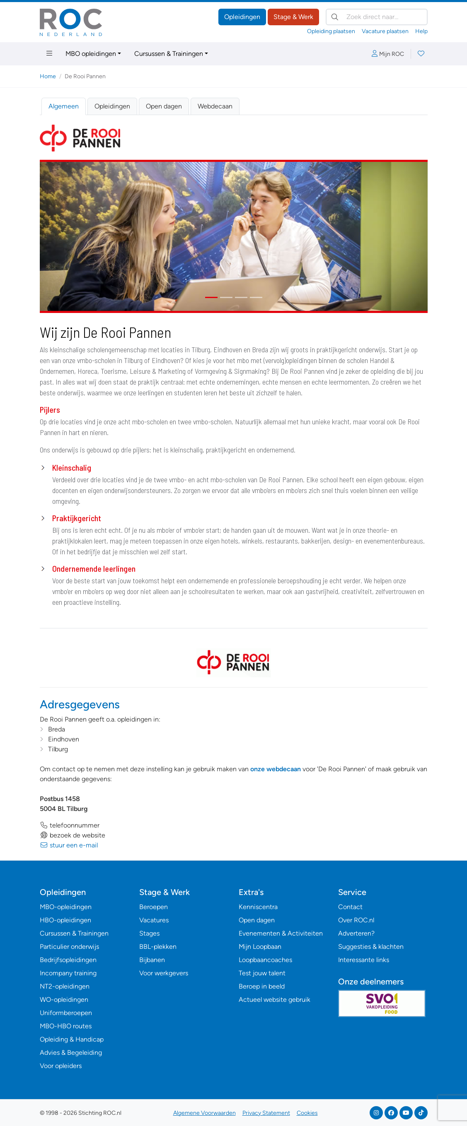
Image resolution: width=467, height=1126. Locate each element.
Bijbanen (152, 960)
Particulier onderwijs (69, 946)
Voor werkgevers (163, 973)
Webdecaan (215, 106)
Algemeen (63, 106)
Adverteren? (356, 933)
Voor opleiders (61, 1066)
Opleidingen (242, 17)
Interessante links (363, 960)
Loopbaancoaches (265, 960)
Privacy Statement (266, 1112)
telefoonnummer (69, 825)
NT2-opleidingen (65, 986)
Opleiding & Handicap (72, 1039)
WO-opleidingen (64, 999)
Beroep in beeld (262, 986)
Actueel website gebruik (274, 999)
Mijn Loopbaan (260, 946)
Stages (149, 933)
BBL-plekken (158, 946)
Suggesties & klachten (371, 946)
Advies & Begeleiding (71, 1052)
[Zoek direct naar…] (377, 17)
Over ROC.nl (356, 920)
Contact (350, 907)
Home (48, 76)
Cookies (307, 1112)
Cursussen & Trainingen (168, 54)
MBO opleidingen (90, 54)
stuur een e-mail (69, 845)
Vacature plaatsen (385, 31)
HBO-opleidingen (65, 920)
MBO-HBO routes (66, 1026)
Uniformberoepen (66, 1013)
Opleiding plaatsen (331, 31)
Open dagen (164, 106)
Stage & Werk (293, 17)
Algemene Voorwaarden (204, 1112)
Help (421, 31)
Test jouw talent (262, 973)
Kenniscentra (258, 907)
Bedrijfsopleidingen (68, 960)
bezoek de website (72, 835)
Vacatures (154, 920)
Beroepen (153, 907)
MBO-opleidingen (66, 907)
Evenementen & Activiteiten (281, 933)
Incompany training (68, 973)
